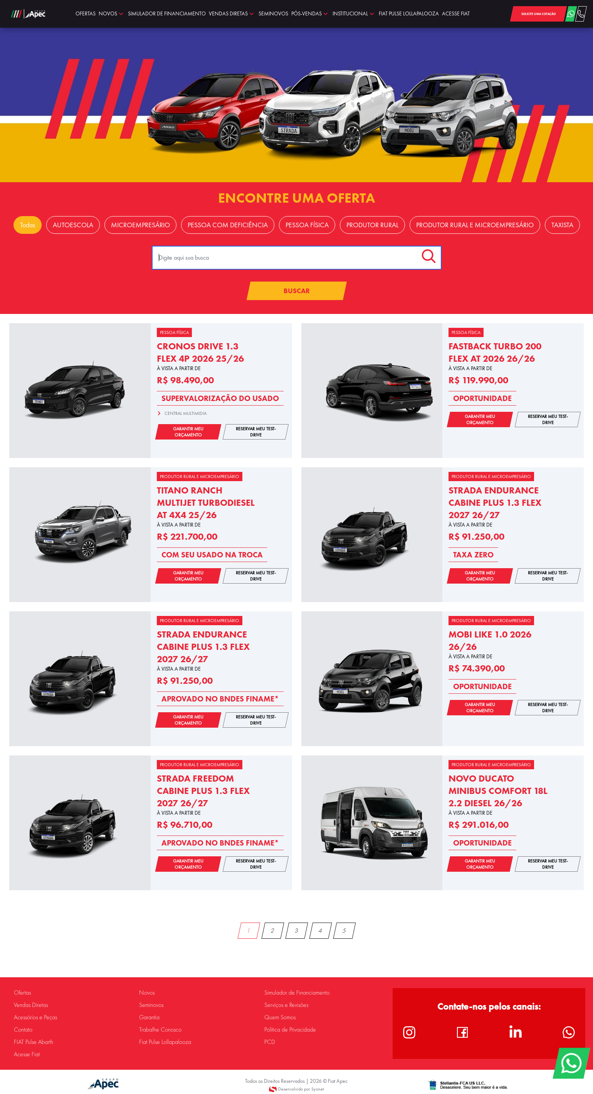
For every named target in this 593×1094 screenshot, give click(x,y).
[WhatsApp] (571, 1063)
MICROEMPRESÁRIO (140, 225)
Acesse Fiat (27, 1054)
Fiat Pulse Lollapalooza (165, 1042)
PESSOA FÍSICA (307, 225)
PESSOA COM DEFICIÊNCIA (228, 225)
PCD (269, 1042)
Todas (27, 225)
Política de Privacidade (290, 1029)
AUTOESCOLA (73, 225)
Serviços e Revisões (286, 1005)
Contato (23, 1029)
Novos (147, 992)
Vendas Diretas (31, 1005)
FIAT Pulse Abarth (33, 1042)
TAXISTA (562, 225)
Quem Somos (280, 1017)
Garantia (149, 1017)
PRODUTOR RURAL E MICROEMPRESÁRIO (475, 225)
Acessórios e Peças (35, 1017)
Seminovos (151, 1005)
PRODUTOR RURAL (372, 225)
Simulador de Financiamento (296, 992)
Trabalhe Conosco (160, 1029)
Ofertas (22, 992)
